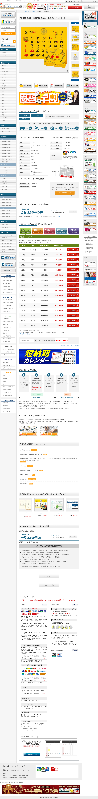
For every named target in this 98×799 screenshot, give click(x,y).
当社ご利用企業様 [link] (7, 389)
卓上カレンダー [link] (5, 128)
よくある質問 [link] (6, 362)
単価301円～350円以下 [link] (7, 147)
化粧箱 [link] (2, 197)
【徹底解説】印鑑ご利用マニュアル (89, 248)
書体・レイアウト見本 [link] (8, 302)
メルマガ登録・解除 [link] (7, 352)
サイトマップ (86, 1)
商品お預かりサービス (66, 345)
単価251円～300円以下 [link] (7, 144)
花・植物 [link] (4, 77)
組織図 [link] (4, 381)
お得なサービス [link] (6, 355)
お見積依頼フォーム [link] (7, 365)
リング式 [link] (4, 52)
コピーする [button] (73, 211)
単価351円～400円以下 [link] (7, 150)
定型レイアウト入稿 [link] (7, 280)
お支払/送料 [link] (5, 324)
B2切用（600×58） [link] (6, 216)
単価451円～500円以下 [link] (7, 156)
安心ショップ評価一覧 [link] (8, 386)
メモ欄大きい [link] (5, 183)
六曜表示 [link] (4, 178)
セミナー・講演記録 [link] (7, 395)
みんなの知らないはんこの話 (89, 252)
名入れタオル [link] (5, 224)
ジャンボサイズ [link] (5, 173)
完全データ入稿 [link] (6, 286)
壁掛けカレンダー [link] (6, 131)
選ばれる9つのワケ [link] (6, 246)
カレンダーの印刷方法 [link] (8, 308)
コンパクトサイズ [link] (6, 170)
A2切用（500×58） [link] (6, 213)
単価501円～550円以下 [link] (7, 159)
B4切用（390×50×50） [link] (7, 199)
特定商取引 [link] (5, 333)
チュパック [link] (3, 208)
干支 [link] (3, 106)
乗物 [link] (3, 94)
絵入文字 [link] (4, 80)
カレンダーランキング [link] (7, 235)
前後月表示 (24, 118)
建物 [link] (3, 103)
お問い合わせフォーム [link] (8, 368)
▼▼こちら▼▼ (60, 217)
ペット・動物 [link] (5, 71)
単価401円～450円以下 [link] (7, 153)
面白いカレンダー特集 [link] (7, 240)
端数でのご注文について (27, 334)
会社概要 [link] (5, 378)
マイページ (78, 1)
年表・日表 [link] (4, 118)
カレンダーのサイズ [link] (7, 299)
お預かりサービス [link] (7, 327)
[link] (25, 508)
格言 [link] (3, 83)
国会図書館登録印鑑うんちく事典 (89, 239)
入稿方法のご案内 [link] (7, 277)
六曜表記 (36, 115)
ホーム (94, 1)
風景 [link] (3, 68)
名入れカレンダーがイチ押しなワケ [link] (8, 250)
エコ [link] (3, 97)
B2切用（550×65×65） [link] (7, 205)
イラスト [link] (4, 74)
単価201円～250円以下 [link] (7, 141)
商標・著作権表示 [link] (7, 336)
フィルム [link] (4, 109)
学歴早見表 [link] (5, 405)
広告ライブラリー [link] (7, 392)
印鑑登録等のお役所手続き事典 (89, 244)
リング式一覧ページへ (49, 576)
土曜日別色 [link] (4, 186)
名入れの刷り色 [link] (6, 311)
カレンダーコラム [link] (7, 411)
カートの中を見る (74, 7)
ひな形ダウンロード (65, 192)
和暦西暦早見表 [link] (6, 408)
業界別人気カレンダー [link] (7, 238)
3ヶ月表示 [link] (4, 189)
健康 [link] (3, 100)
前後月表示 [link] (4, 181)
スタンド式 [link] (4, 55)
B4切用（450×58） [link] (6, 210)
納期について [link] (6, 330)
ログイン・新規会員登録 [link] (8, 349)
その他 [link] (3, 58)
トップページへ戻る (49, 585)
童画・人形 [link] (4, 112)
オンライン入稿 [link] (6, 283)
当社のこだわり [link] (6, 375)
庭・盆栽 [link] (4, 86)
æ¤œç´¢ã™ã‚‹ (8, 33)
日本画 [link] (3, 89)
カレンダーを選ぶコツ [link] (7, 243)
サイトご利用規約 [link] (7, 338)
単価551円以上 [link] (5, 162)
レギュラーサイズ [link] (6, 167)
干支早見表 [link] (5, 402)
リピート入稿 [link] (8, 292)
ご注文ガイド (70, 1)
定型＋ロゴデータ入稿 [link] (8, 289)
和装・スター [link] (5, 115)
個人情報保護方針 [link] (7, 341)
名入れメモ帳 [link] (5, 227)
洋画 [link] (3, 91)
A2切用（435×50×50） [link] (7, 202)
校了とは (76, 345)
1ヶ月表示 (24, 115)
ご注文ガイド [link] (6, 318)
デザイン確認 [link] (8, 321)
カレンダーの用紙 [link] (7, 305)
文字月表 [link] (4, 65)
